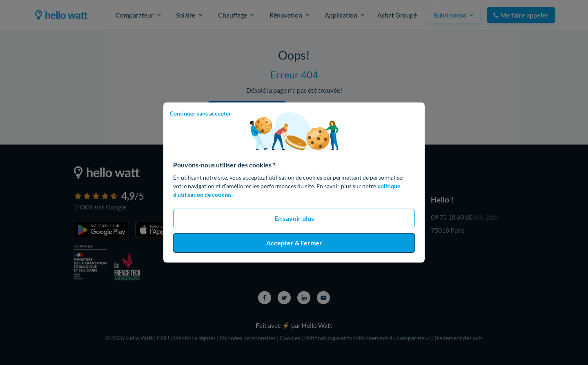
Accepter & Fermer (294, 243)
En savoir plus (294, 218)
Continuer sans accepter (200, 113)
